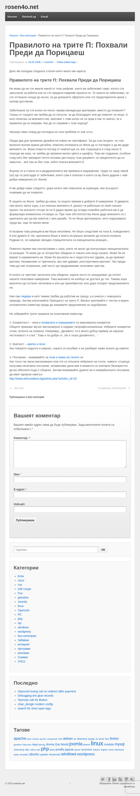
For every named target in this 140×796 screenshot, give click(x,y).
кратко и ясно (36, 344)
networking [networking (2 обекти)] (19, 754)
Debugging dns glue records (35, 700)
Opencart (24, 615)
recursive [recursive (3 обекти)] (86, 754)
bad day (18, 388)
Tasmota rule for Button (32, 704)
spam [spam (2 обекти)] (16, 759)
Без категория (28, 35)
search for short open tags (34, 713)
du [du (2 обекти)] (97, 744)
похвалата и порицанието (58, 322)
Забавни (23, 645)
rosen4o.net (22, 7)
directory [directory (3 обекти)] (82, 743)
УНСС (22, 666)
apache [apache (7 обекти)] (20, 743)
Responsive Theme (109, 788)
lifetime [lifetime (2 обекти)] (86, 749)
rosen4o (48, 62)
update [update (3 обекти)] (44, 759)
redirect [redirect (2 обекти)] (96, 754)
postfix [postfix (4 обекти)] (60, 754)
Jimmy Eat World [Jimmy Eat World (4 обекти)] (57, 749)
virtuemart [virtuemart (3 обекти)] (54, 759)
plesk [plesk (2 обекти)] (52, 754)
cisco (21, 585)
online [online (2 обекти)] (33, 754)
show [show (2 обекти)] (111, 754)
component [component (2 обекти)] (52, 744)
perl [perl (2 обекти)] (38, 754)
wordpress (24, 636)
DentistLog (29, 16)
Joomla (22, 606)
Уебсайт (19, 509)
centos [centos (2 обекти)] (35, 744)
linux (21, 610)
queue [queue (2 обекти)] (77, 754)
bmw (21, 581)
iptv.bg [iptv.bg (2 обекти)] (42, 749)
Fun (20, 598)
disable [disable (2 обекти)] (91, 744)
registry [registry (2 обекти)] (104, 754)
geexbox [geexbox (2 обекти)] (18, 749)
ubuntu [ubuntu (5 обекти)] (34, 759)
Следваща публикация (112, 388)
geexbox (23, 602)
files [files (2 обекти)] (107, 744)
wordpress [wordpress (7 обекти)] (85, 759)
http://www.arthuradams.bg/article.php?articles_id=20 (43, 378)
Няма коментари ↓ (67, 62)
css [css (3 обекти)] (60, 743)
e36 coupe (24, 593)
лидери (26, 296)
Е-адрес (19, 494)
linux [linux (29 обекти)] (97, 748)
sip (19, 628)
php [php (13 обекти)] (45, 754)
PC (20, 619)
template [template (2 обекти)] (24, 759)
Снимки (23, 662)
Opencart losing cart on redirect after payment (47, 696)
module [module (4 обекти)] (109, 749)
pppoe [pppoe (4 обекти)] (69, 754)
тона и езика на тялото (64, 357)
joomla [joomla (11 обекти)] (75, 749)
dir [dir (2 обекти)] (75, 744)
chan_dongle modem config (35, 709)
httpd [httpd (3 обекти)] (35, 749)
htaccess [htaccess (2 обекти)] (27, 749)
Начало (12, 16)
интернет (24, 649)
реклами (23, 657)
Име (16, 479)
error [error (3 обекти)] (101, 743)
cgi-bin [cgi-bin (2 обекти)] (42, 744)
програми (24, 653)
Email (44, 16)
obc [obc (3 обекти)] (27, 754)
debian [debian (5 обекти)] (68, 743)
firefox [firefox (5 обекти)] (114, 743)
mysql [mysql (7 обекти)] (119, 749)
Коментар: (22, 438)
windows (23, 632)
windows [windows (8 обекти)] (69, 759)
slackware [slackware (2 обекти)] (119, 754)
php (20, 623)
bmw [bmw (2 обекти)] (29, 744)
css (20, 589)
